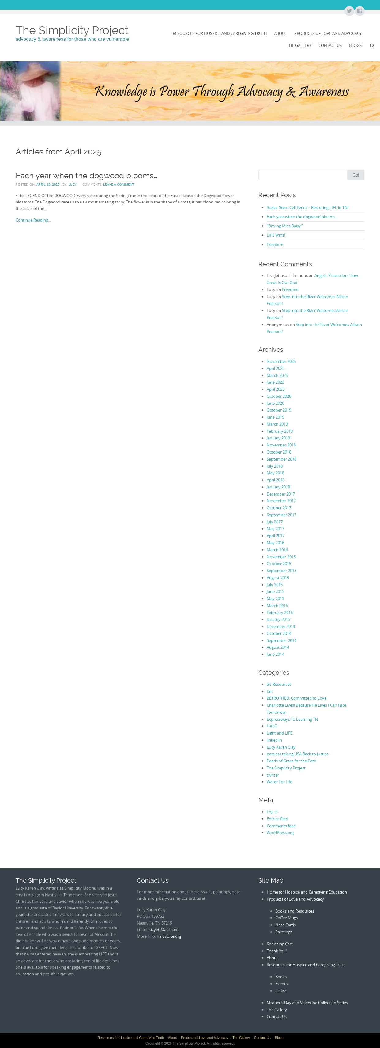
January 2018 (278, 487)
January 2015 (278, 619)
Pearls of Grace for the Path (291, 761)
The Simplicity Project (72, 30)
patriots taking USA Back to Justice (298, 754)
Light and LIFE (279, 733)
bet (270, 691)
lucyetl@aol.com (164, 929)
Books (281, 976)
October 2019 (279, 410)
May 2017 (275, 528)
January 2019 (278, 438)
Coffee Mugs (286, 918)
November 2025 (281, 361)
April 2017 (275, 535)
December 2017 (281, 494)
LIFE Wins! (276, 235)
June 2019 (275, 417)
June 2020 (275, 403)
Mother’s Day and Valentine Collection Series (307, 1002)
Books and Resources (294, 911)
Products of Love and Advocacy (328, 33)
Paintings (283, 932)
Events (281, 983)
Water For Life (279, 781)
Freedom (275, 244)
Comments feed (281, 826)
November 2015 (281, 557)
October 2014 (279, 633)
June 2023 (275, 382)
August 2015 (278, 577)
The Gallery (299, 45)
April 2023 (275, 389)
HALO (272, 726)
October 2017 (279, 508)
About (280, 33)
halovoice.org (169, 936)
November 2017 (281, 500)
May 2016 (275, 542)
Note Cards (285, 925)
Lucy (72, 184)
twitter (273, 775)
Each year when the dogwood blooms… (86, 175)
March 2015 (277, 605)
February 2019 (280, 431)
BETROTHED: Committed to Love (296, 698)
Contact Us (330, 45)
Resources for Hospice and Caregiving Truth (220, 33)
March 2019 (277, 424)
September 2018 (281, 459)
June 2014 (275, 654)
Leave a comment (118, 184)
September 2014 (281, 640)
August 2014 (278, 647)
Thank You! (277, 951)
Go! (355, 175)
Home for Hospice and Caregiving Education (307, 892)
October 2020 (279, 396)
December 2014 (281, 626)
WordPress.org (280, 832)
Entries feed (277, 819)
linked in (274, 740)
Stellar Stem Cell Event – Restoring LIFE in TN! (307, 207)
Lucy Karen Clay (281, 747)
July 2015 (275, 584)
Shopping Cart (280, 944)
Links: (280, 990)
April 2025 (275, 368)
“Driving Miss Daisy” (285, 226)
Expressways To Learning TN (292, 719)
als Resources (279, 684)
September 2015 (281, 570)
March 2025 (277, 375)
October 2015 (279, 563)
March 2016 (277, 549)
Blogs (355, 45)
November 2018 (281, 445)
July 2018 (275, 466)
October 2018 (279, 452)
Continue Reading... (33, 220)
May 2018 (275, 473)
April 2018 (275, 480)
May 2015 (275, 598)
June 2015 (275, 591)
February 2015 (280, 612)
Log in (272, 811)
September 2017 (281, 515)
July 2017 (275, 522)
